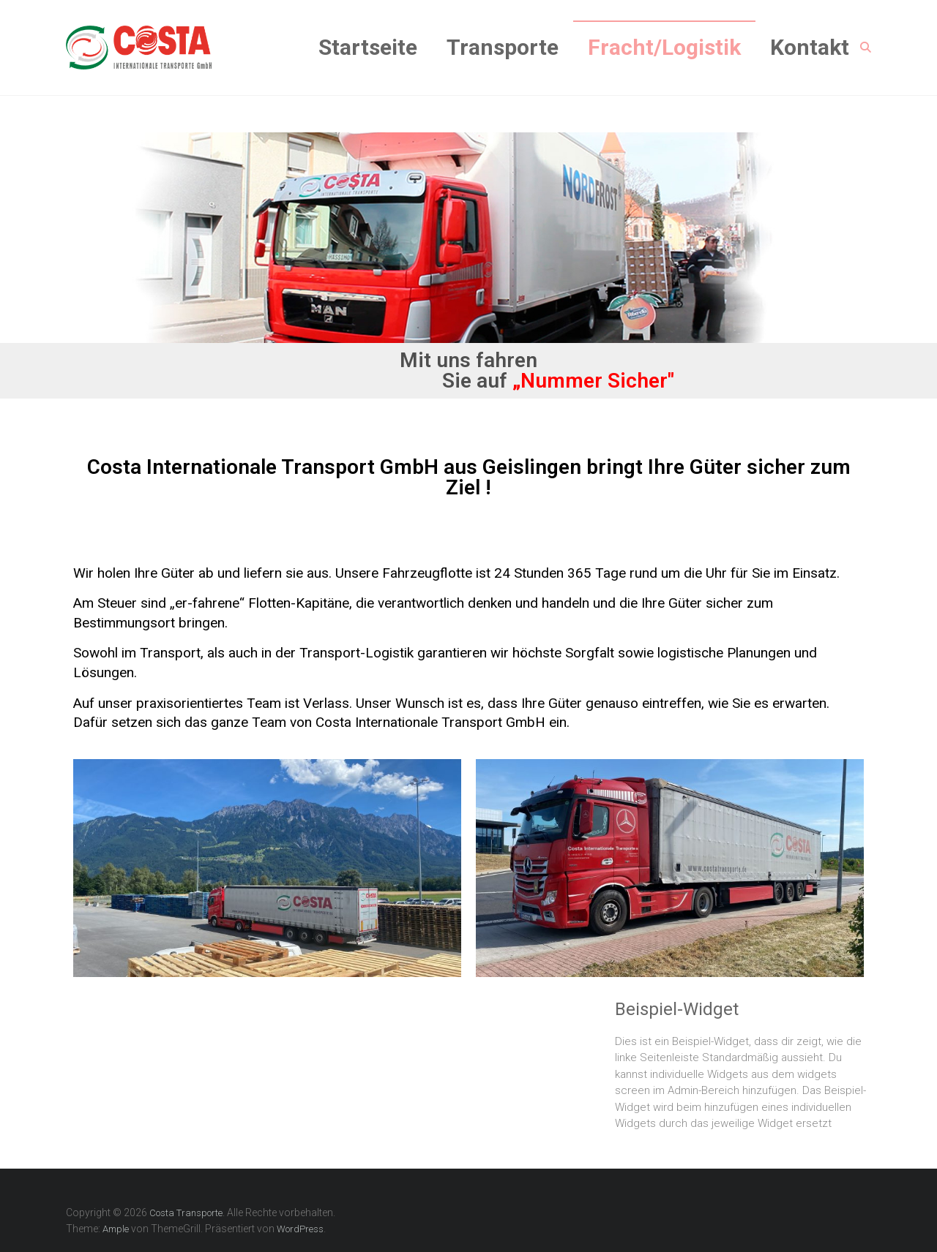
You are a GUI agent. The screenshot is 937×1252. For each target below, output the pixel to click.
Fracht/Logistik (664, 47)
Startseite (367, 47)
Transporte (503, 47)
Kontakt (809, 47)
